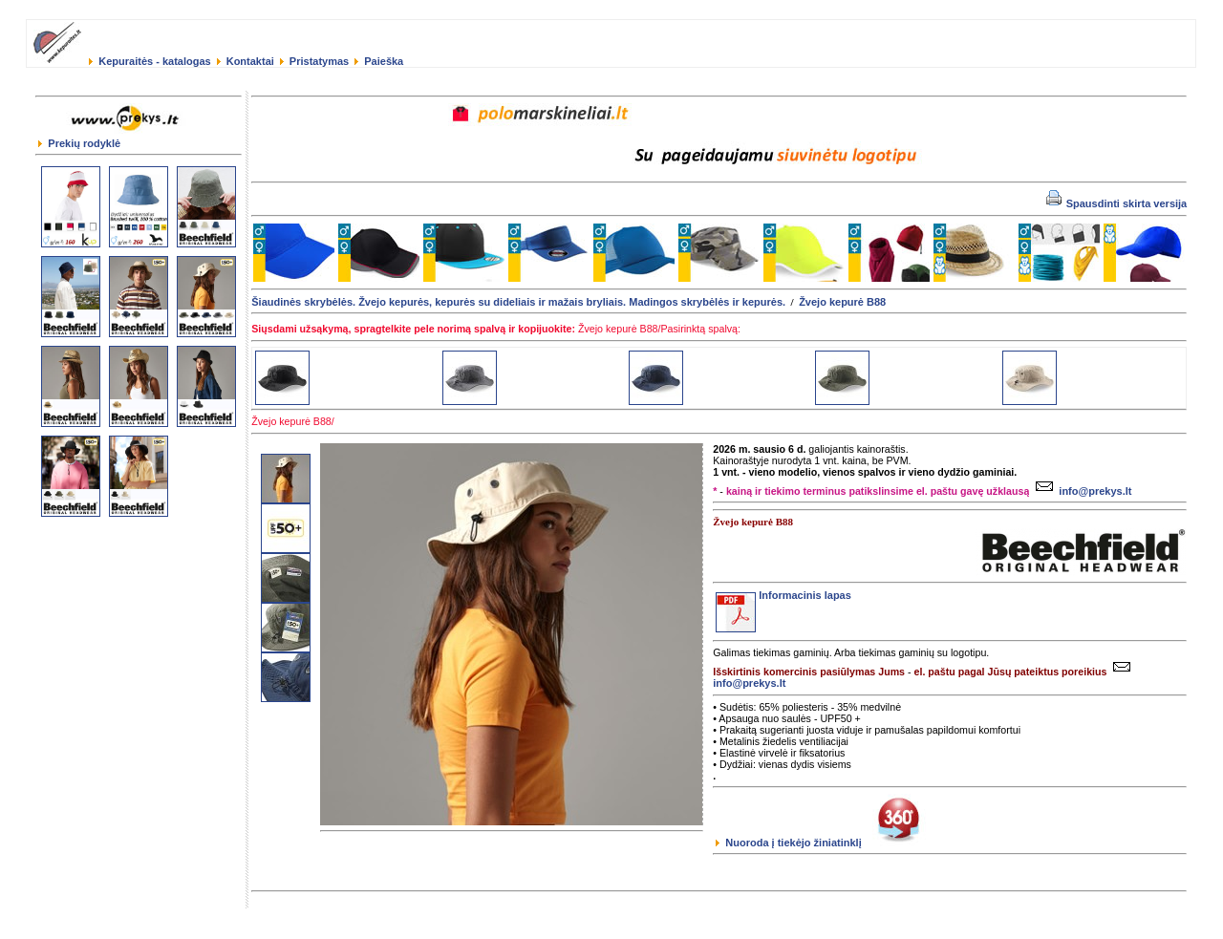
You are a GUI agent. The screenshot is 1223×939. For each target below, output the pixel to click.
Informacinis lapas (783, 595)
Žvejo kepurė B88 (842, 302)
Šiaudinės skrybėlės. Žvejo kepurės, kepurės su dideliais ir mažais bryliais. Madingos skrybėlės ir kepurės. (518, 302)
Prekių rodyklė (79, 143)
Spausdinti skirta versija (1117, 203)
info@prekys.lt (1081, 491)
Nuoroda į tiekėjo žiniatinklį (824, 842)
